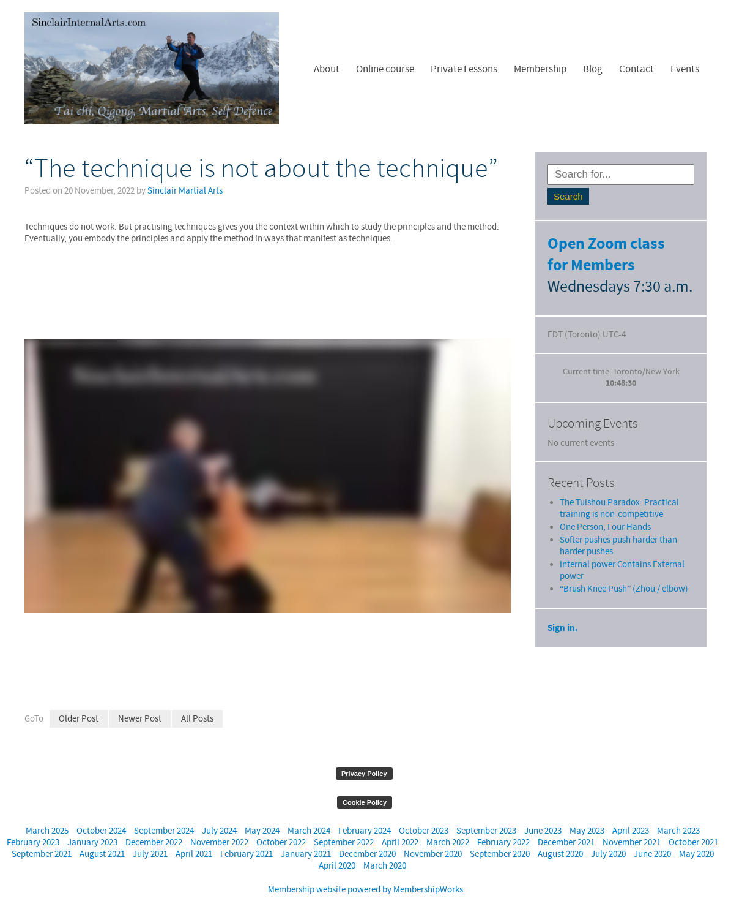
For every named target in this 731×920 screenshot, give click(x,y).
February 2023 (33, 842)
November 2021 (632, 842)
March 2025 (47, 831)
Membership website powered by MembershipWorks (365, 889)
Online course (385, 69)
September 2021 (42, 854)
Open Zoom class (606, 244)
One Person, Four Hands (605, 504)
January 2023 (92, 842)
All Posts (197, 719)
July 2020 (608, 854)
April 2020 (337, 866)
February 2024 (364, 831)
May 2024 (262, 831)
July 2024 (219, 831)
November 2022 (219, 842)
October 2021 (693, 842)
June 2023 (543, 831)
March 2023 (678, 831)
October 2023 (423, 831)
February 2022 (503, 842)
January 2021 (306, 854)
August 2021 (102, 854)
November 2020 (433, 854)
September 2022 (344, 842)
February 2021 (246, 854)
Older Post (78, 719)
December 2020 (367, 854)
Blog (593, 69)
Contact (636, 69)
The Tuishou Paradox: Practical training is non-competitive (619, 485)
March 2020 (384, 866)
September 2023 (486, 831)
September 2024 (164, 831)
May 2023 (587, 831)
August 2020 (560, 854)
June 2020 (652, 854)
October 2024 (101, 831)
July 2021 (150, 854)
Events (684, 69)
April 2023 (630, 831)
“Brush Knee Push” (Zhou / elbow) (624, 565)
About (327, 69)
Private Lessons (464, 69)
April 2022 (400, 842)
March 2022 (447, 842)
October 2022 (281, 842)
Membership (540, 69)
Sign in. (562, 604)
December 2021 (566, 842)
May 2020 (696, 854)
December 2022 (153, 842)
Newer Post (139, 719)
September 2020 (500, 854)
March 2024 (309, 831)
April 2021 (194, 854)
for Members (591, 265)
